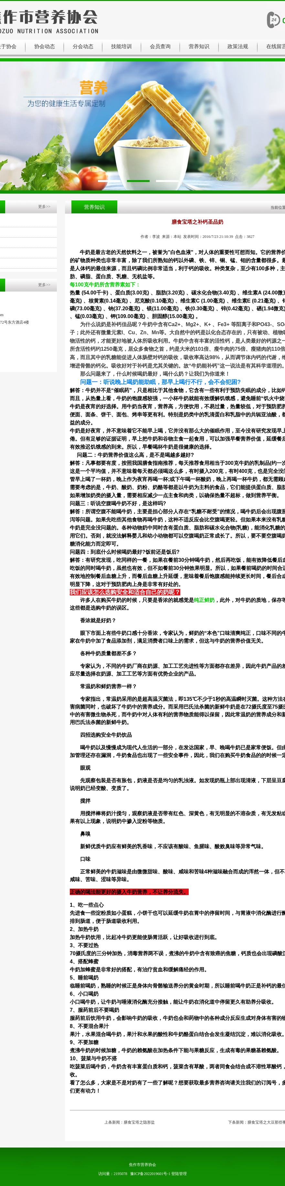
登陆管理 (179, 1173)
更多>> (44, 206)
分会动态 (83, 46)
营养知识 (199, 46)
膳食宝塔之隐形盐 (139, 1122)
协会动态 (44, 46)
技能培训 (121, 46)
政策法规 (237, 46)
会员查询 (160, 46)
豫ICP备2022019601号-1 (150, 1173)
